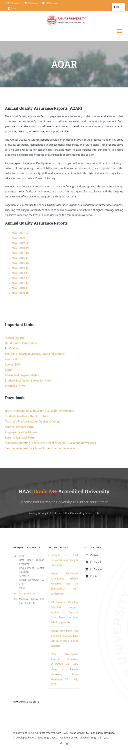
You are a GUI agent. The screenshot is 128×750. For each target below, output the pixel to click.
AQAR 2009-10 (20, 293)
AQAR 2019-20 (20, 242)
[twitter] (67, 743)
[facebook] (61, 743)
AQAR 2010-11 (20, 288)
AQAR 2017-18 (20, 252)
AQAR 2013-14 (20, 273)
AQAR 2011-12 (20, 283)
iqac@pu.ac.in (27, 593)
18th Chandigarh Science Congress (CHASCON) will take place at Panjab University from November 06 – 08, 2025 (64, 669)
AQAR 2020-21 (20, 237)
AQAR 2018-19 (20, 247)
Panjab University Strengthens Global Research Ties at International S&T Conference (64, 583)
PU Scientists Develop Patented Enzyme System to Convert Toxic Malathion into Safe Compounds (64, 612)
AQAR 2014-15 (20, 268)
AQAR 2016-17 (20, 257)
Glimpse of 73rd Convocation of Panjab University (64, 560)
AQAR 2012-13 (20, 278)
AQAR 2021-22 (20, 232)
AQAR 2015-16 (20, 262)
